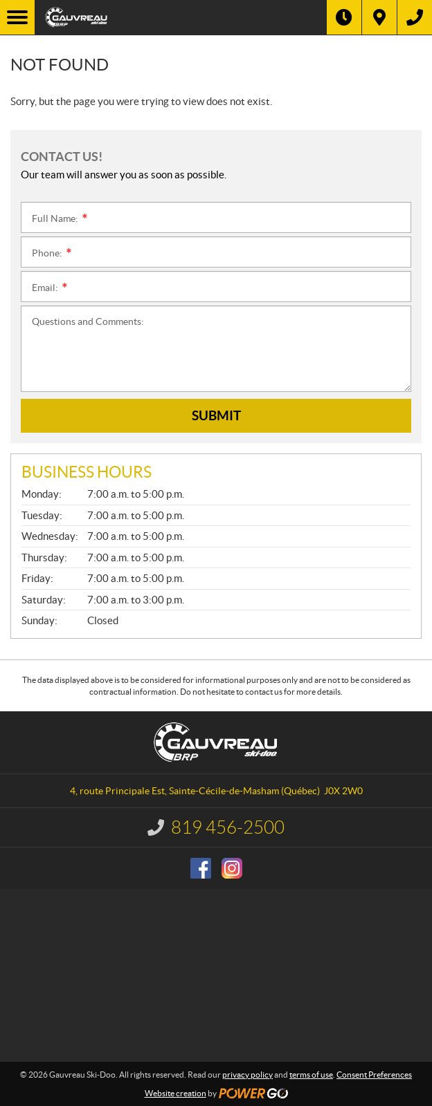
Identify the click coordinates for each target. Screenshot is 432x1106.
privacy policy (247, 1074)
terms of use (311, 1074)
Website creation (175, 1093)
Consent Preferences (374, 1074)
